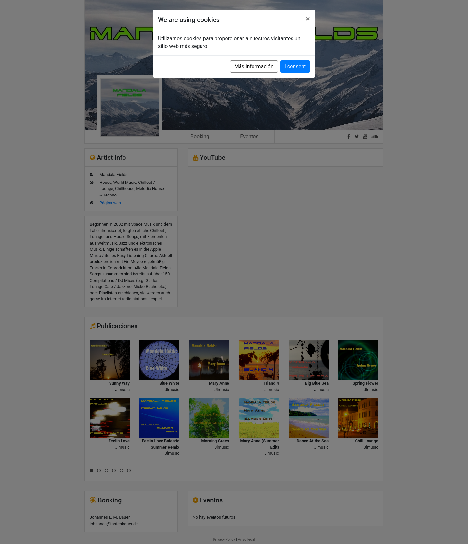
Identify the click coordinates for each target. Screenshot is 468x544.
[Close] (308, 19)
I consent (295, 66)
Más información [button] (254, 66)
